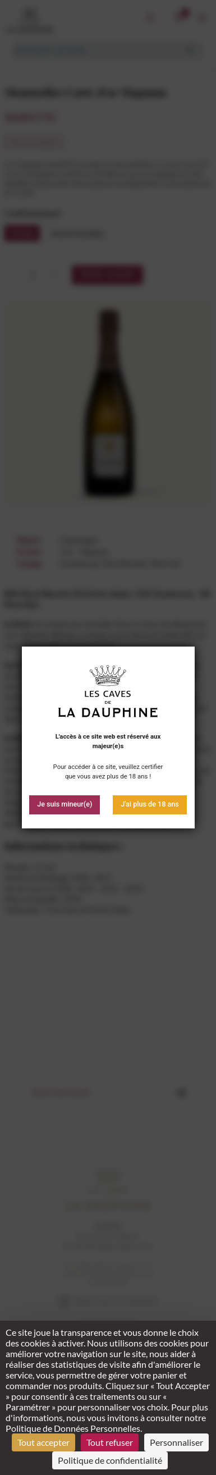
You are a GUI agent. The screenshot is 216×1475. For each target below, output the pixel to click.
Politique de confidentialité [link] (110, 1460)
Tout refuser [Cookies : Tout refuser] (109, 1442)
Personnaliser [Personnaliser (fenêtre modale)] (176, 1442)
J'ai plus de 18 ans (150, 804)
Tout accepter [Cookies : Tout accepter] (43, 1442)
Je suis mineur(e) (64, 804)
